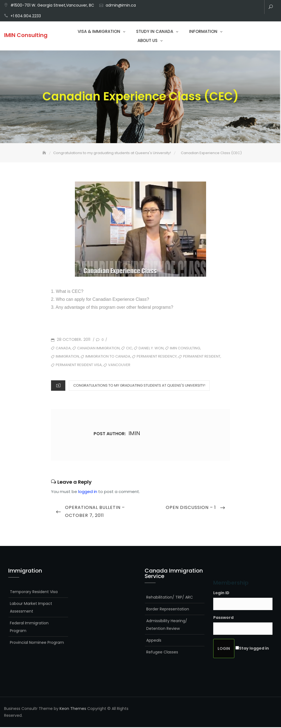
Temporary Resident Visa (34, 592)
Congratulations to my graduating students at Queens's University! (139, 386)
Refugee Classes (162, 652)
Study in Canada (154, 31)
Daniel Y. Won (151, 348)
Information (203, 31)
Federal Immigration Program (29, 627)
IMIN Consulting (25, 35)
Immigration (67, 357)
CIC (129, 348)
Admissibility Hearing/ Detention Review (166, 625)
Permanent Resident (201, 357)
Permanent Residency (157, 357)
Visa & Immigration (99, 31)
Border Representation (167, 609)
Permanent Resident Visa (79, 365)
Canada (63, 348)
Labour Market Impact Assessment (31, 607)
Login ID (221, 593)
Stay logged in (254, 648)
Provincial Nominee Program (37, 643)
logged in (87, 492)
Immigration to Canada (107, 357)
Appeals (153, 641)
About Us (147, 40)
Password (223, 618)
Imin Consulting (185, 348)
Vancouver (119, 365)
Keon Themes (73, 709)
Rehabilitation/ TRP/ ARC (169, 597)
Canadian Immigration (98, 348)
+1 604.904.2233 (25, 16)
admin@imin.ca (121, 5)
